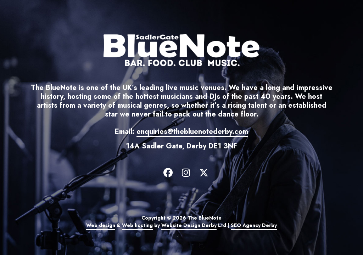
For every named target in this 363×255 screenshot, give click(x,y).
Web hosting (137, 225)
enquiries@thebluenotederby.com (192, 131)
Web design (100, 225)
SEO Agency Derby (254, 225)
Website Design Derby (189, 225)
